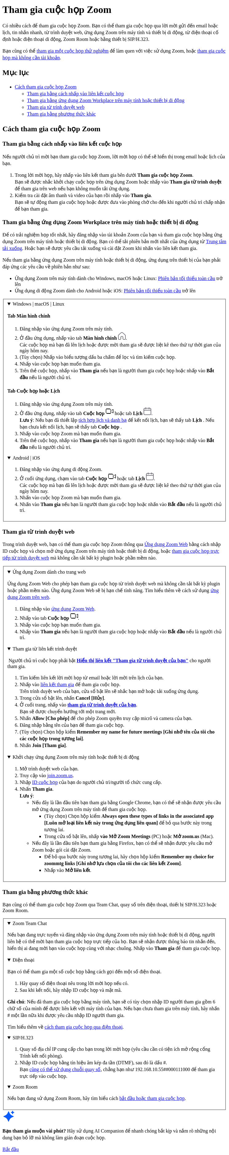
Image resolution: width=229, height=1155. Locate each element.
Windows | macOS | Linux (38, 304)
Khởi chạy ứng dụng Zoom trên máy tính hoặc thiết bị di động (76, 757)
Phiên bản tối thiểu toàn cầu (186, 278)
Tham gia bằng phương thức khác (61, 114)
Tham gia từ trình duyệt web (56, 107)
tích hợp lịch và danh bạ (102, 420)
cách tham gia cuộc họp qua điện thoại (83, 1027)
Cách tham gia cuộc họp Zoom (46, 86)
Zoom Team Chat (30, 923)
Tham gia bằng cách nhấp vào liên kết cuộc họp (75, 93)
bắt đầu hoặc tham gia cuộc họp (151, 1098)
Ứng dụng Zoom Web (166, 544)
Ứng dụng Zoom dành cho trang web (49, 572)
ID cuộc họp (45, 782)
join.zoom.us (60, 775)
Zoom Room (25, 1087)
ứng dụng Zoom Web (72, 608)
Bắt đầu (10, 1149)
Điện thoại (23, 960)
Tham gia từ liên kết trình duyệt (45, 648)
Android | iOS (26, 458)
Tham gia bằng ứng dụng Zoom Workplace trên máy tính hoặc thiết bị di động (105, 100)
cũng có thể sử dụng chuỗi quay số (65, 1069)
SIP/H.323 (23, 1037)
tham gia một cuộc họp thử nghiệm (73, 50)
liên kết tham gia (57, 684)
